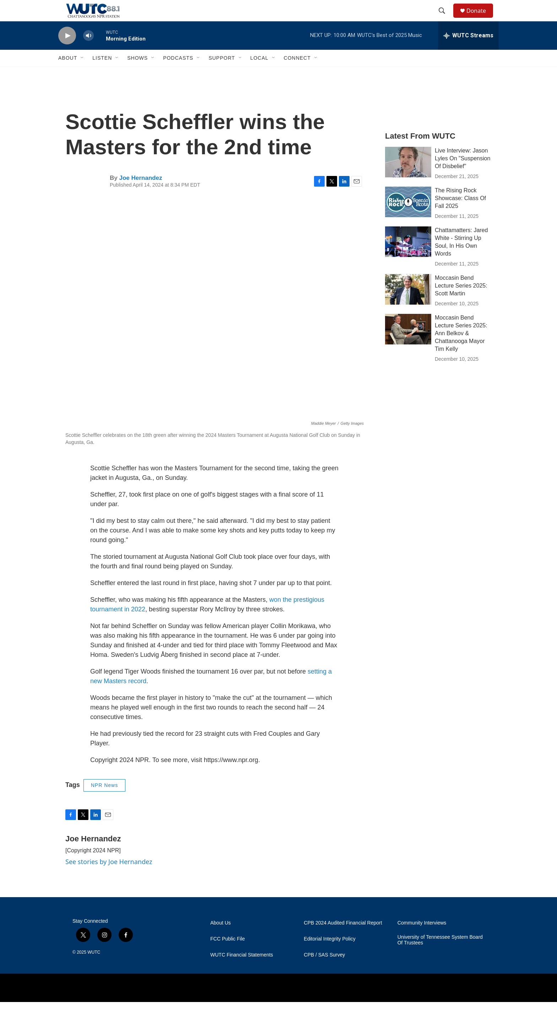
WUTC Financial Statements (241, 971)
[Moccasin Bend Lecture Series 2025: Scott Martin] (408, 305)
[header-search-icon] (445, 19)
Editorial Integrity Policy (330, 955)
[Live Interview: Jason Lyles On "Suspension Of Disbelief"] (408, 178)
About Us (220, 939)
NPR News (104, 801)
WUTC (93, 968)
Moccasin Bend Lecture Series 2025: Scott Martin (461, 301)
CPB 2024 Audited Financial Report (343, 939)
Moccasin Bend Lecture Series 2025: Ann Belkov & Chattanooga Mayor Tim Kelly (461, 349)
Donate (481, 18)
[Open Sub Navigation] (82, 74)
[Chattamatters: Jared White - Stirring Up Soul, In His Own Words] (408, 257)
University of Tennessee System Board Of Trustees (440, 955)
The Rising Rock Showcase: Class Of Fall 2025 (460, 214)
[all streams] (468, 51)
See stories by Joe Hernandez (108, 877)
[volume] (88, 52)
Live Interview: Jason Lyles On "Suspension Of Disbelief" (462, 174)
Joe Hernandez (140, 194)
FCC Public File (227, 955)
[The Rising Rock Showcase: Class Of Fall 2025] (408, 218)
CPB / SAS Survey (324, 971)
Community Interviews (422, 939)
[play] (67, 52)
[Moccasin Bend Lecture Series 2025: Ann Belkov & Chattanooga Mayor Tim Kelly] (408, 345)
